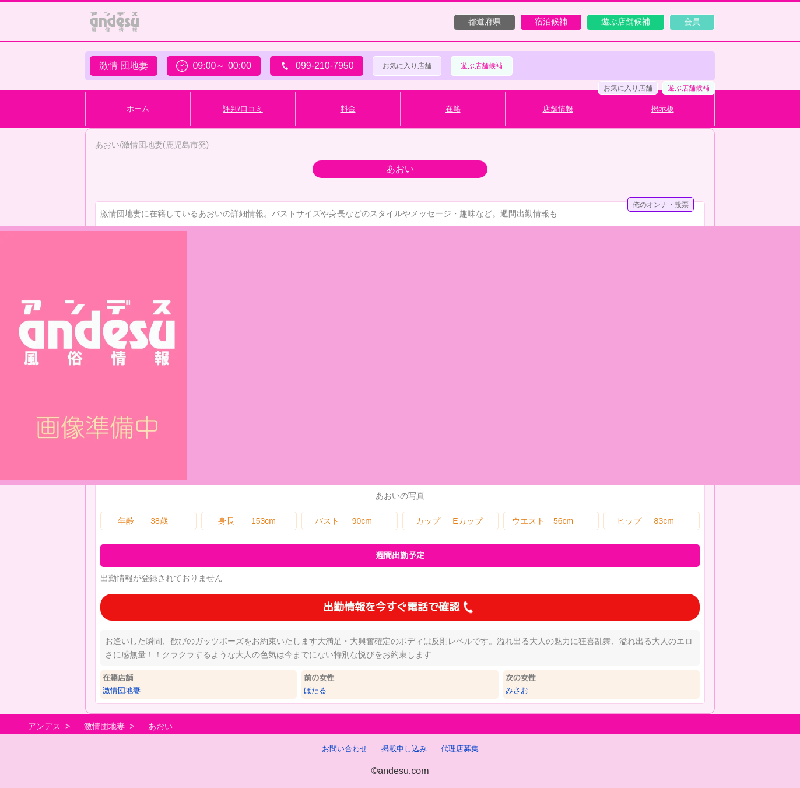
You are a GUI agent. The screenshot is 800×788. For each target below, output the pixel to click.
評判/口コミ (243, 108)
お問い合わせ (344, 748)
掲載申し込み (404, 748)
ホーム (138, 108)
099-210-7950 (316, 66)
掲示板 (662, 108)
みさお (517, 690)
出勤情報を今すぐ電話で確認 (400, 607)
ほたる (315, 690)
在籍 (453, 108)
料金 (348, 108)
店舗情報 (558, 108)
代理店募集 (460, 748)
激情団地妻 (122, 690)
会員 (692, 21)
